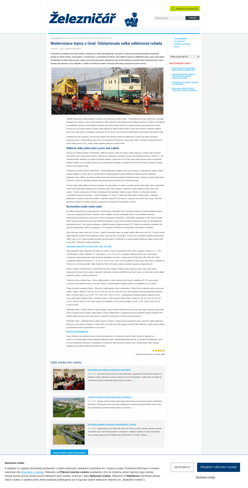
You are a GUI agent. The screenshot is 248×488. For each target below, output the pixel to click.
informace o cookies (32, 472)
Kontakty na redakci (182, 44)
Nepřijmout (182, 467)
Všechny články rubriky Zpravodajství (69, 453)
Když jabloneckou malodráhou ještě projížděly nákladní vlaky (183, 69)
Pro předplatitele (181, 38)
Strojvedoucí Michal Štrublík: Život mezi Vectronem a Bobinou (184, 89)
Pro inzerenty (179, 41)
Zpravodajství (56, 38)
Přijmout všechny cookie (218, 467)
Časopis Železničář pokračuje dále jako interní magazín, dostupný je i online (183, 76)
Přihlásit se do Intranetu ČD (187, 8)
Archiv (176, 46)
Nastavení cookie (205, 477)
